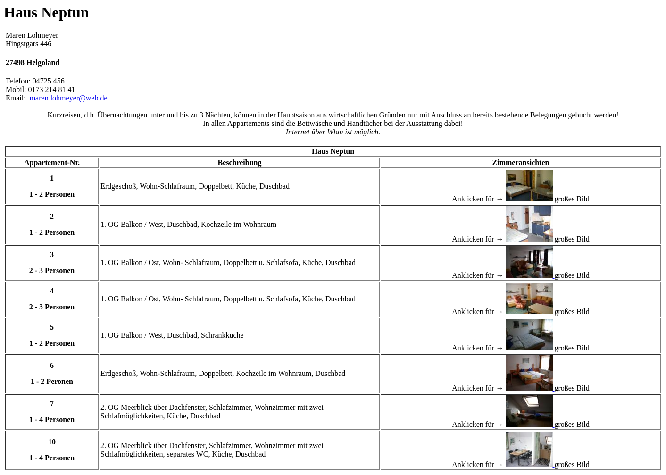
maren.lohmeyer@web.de (68, 98)
